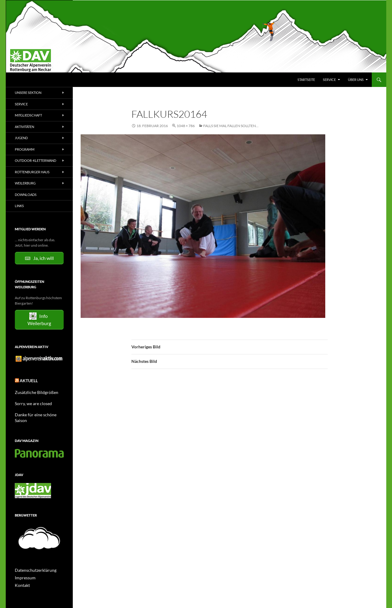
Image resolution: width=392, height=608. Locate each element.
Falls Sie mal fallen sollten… (231, 125)
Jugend (21, 138)
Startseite (306, 80)
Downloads (26, 195)
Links (19, 206)
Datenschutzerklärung (32, 561)
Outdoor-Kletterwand (35, 160)
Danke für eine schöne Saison (38, 412)
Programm (24, 149)
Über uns (356, 80)
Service (329, 80)
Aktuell (27, 380)
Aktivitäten (24, 127)
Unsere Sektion (28, 92)
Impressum (24, 569)
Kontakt (21, 576)
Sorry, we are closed (30, 401)
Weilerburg (25, 183)
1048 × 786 (186, 125)
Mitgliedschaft (28, 115)
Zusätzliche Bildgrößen (33, 390)
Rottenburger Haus (32, 172)
